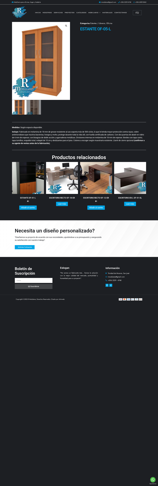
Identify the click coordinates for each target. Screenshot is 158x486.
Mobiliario (94, 12)
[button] (66, 26)
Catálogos (81, 13)
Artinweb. (62, 299)
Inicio (38, 13)
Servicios (58, 13)
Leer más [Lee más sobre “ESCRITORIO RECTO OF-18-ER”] (62, 204)
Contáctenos (120, 13)
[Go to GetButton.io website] (152, 484)
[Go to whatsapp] (153, 479)
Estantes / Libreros (97, 23)
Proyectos (70, 13)
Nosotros (47, 13)
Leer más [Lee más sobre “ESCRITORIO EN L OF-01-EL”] (130, 204)
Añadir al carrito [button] (28, 207)
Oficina (109, 23)
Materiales (107, 13)
